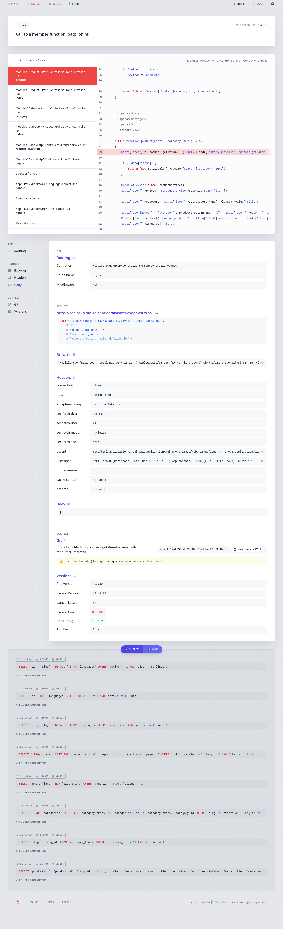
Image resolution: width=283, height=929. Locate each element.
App (10, 244)
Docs (50, 902)
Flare (216, 902)
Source (34, 902)
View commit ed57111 (248, 549)
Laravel (67, 902)
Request (13, 263)
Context (14, 297)
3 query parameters (31, 763)
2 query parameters (31, 675)
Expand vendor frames (31, 60)
